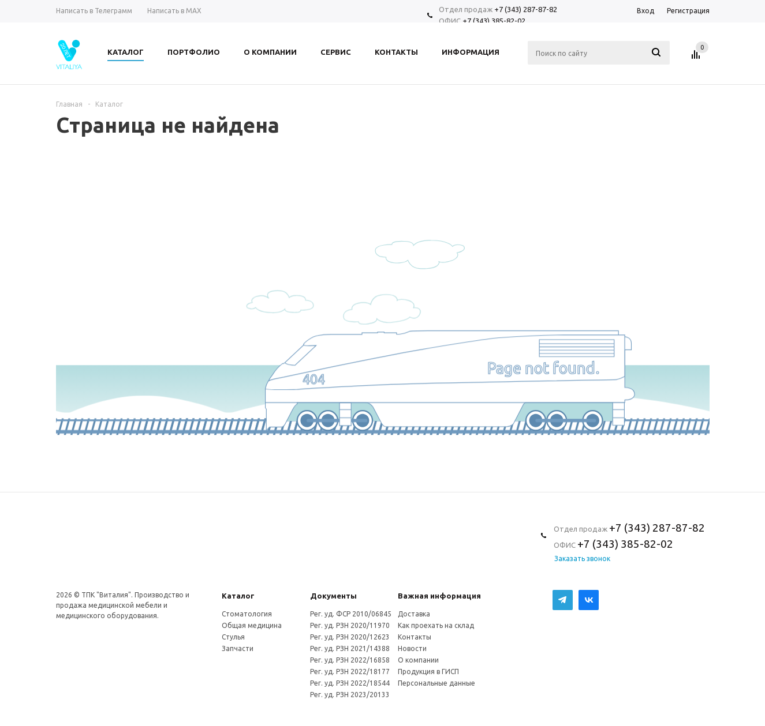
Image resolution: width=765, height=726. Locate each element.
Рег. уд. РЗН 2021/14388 (350, 648)
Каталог (238, 596)
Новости (412, 648)
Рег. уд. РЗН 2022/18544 (350, 683)
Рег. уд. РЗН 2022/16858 (350, 660)
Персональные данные (436, 683)
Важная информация (439, 596)
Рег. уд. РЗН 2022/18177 (350, 671)
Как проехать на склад (436, 625)
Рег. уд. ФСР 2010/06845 (350, 614)
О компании (418, 660)
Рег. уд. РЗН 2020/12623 (350, 637)
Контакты (414, 637)
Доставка (414, 614)
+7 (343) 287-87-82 (525, 9)
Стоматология (247, 614)
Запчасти (237, 648)
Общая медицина (252, 625)
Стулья (233, 637)
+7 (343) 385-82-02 (493, 21)
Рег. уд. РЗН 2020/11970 (350, 625)
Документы (333, 596)
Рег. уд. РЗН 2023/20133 (350, 694)
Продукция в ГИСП (428, 671)
